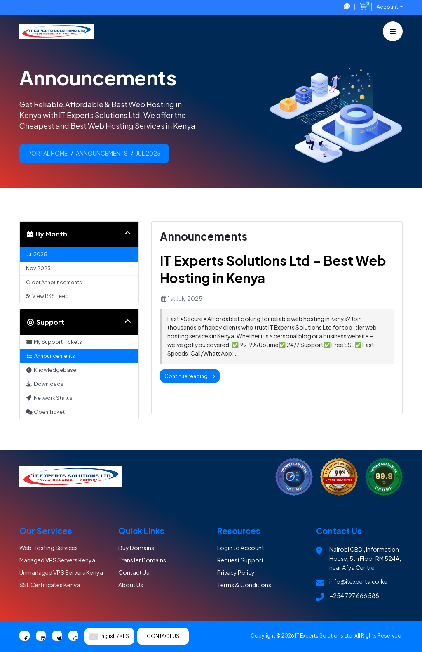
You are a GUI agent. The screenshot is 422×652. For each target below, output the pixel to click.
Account (388, 7)
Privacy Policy (236, 572)
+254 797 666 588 (354, 595)
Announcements (102, 153)
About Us (130, 584)
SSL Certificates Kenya (49, 584)
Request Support (240, 560)
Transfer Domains (142, 560)
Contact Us (133, 572)
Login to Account (240, 547)
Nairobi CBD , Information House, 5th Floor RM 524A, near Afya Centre (365, 558)
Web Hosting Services (48, 547)
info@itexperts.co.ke (358, 581)
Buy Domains (136, 547)
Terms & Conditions (244, 584)
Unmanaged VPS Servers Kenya (61, 572)
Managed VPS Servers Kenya (57, 560)
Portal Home (48, 153)
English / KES (109, 636)
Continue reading (189, 376)
